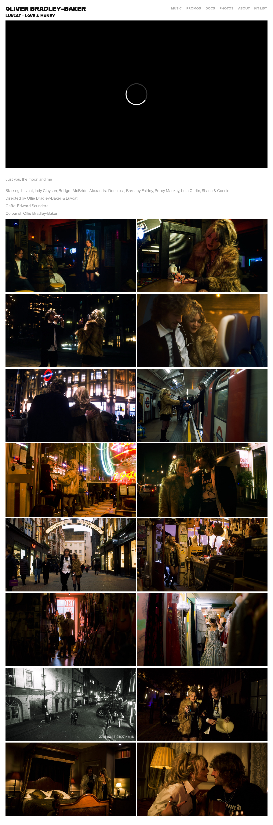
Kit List (260, 8)
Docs (210, 8)
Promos (193, 8)
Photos (226, 8)
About (244, 8)
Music (176, 8)
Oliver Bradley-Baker (45, 8)
